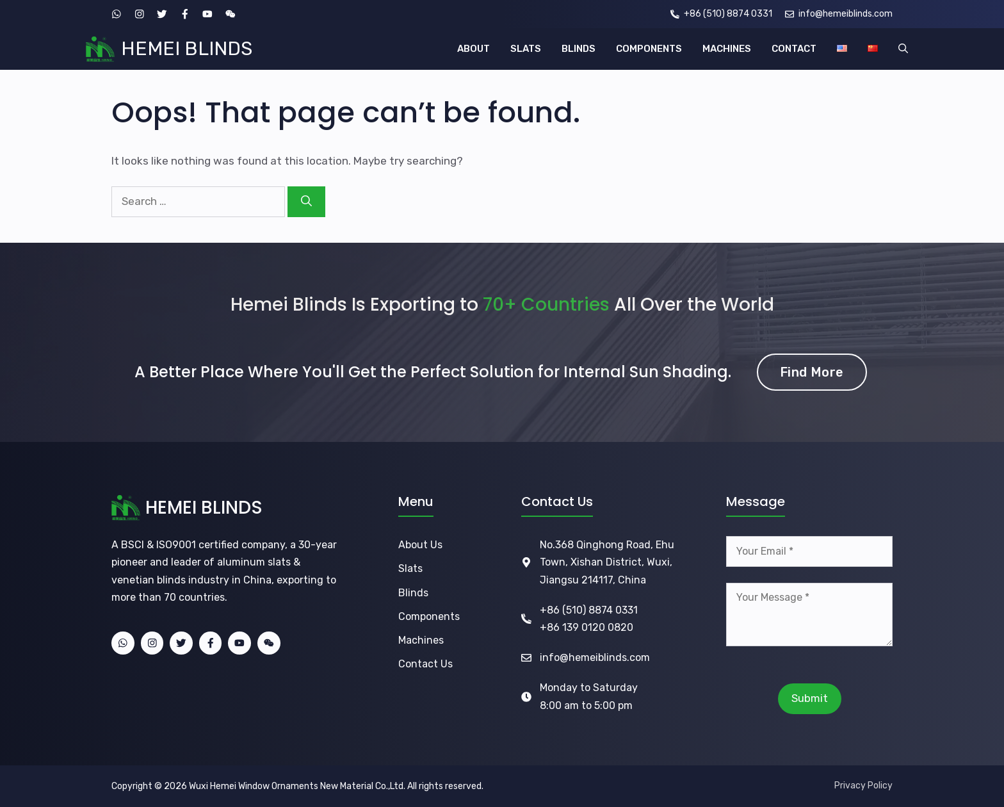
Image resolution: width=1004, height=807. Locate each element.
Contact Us (425, 664)
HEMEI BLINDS (186, 48)
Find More (812, 372)
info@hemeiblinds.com (595, 657)
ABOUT (473, 48)
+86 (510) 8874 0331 (589, 610)
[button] (903, 49)
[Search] (306, 201)
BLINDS (578, 48)
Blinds (413, 593)
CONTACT (794, 48)
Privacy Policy (863, 785)
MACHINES (726, 48)
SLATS (525, 48)
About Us (420, 545)
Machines (421, 640)
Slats (410, 568)
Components (429, 616)
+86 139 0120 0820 (586, 627)
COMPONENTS (649, 48)
